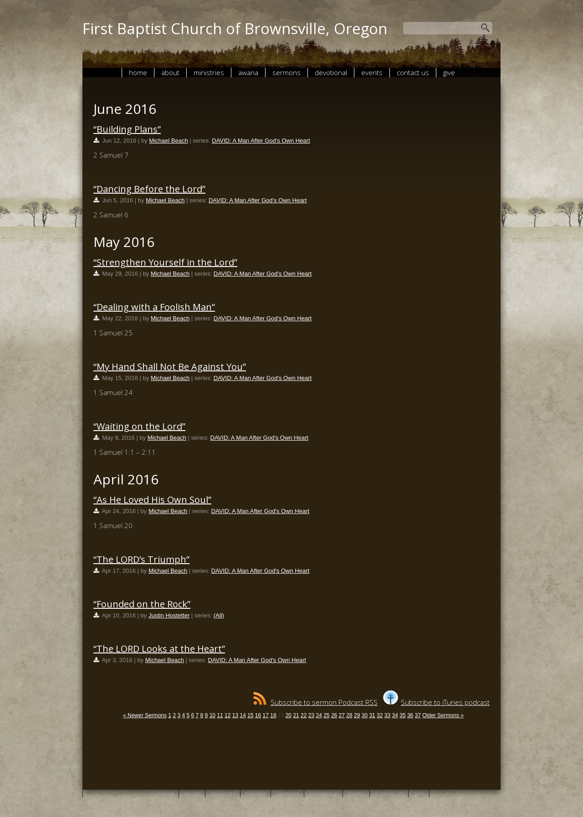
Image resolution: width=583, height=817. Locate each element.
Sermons (286, 72)
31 (372, 715)
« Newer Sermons (145, 715)
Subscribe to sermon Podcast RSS (315, 702)
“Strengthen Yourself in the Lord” (165, 262)
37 (418, 715)
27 (342, 715)
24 (319, 715)
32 (380, 715)
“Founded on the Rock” (141, 604)
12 (227, 715)
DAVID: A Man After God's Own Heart (261, 140)
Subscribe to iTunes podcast (436, 702)
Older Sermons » (443, 715)
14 (242, 715)
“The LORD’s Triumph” (141, 559)
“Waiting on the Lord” (139, 426)
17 (266, 715)
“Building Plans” (127, 129)
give (449, 72)
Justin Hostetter (168, 615)
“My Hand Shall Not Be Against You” (169, 366)
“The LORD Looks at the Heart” (159, 648)
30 (365, 715)
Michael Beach (168, 140)
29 (357, 715)
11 (220, 715)
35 (402, 715)
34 (395, 715)
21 (296, 715)
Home (138, 72)
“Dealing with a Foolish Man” (154, 307)
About (170, 72)
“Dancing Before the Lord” (149, 189)
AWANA (248, 72)
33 (387, 715)
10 (212, 715)
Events (372, 72)
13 (235, 715)
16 (258, 715)
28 (349, 715)
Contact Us (413, 72)
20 (289, 715)
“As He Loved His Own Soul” (152, 499)
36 (410, 715)
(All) (219, 615)
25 (326, 715)
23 (311, 715)
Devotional (331, 72)
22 (304, 715)
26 (334, 715)
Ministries (209, 72)
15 (250, 715)
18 (273, 715)
